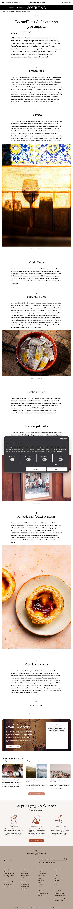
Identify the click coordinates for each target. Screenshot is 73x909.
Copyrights (16, 907)
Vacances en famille (42, 873)
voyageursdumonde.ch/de (60, 898)
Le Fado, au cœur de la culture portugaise (58, 780)
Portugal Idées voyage (14, 786)
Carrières (40, 895)
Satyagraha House (25, 886)
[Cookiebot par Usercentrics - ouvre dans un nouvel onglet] (61, 438)
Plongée (39, 886)
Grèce (56, 886)
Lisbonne (37, 403)
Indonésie (57, 880)
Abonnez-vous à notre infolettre (46, 859)
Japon (56, 871)
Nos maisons (24, 882)
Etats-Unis (57, 882)
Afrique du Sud (58, 878)
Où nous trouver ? (8, 884)
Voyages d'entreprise (25, 877)
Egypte (56, 875)
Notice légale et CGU (54, 907)
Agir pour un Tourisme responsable (9, 875)
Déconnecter (41, 884)
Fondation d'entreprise (43, 893)
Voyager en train (41, 875)
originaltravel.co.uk (59, 900)
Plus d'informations (56, 451)
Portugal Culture (61, 788)
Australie (57, 877)
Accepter (57, 469)
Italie (56, 873)
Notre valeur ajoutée (8, 887)
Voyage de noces (41, 871)
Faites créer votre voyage (13, 746)
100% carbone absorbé (9, 871)
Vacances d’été (41, 877)
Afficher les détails (60, 464)
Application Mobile (25, 875)
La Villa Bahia (24, 890)
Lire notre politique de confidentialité (47, 862)
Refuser (36, 469)
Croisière (40, 878)
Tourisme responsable (9, 873)
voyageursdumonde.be (60, 895)
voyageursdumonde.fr (60, 893)
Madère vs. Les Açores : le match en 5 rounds (36, 780)
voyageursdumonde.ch (60, 897)
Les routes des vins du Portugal (10, 780)
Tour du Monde (41, 882)
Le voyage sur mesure (9, 886)
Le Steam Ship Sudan (25, 884)
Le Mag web (23, 871)
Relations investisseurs (43, 897)
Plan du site (23, 907)
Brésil (56, 884)
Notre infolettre (24, 873)
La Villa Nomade (24, 888)
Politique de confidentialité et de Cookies (38, 907)
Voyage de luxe (41, 880)
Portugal (36, 16)
